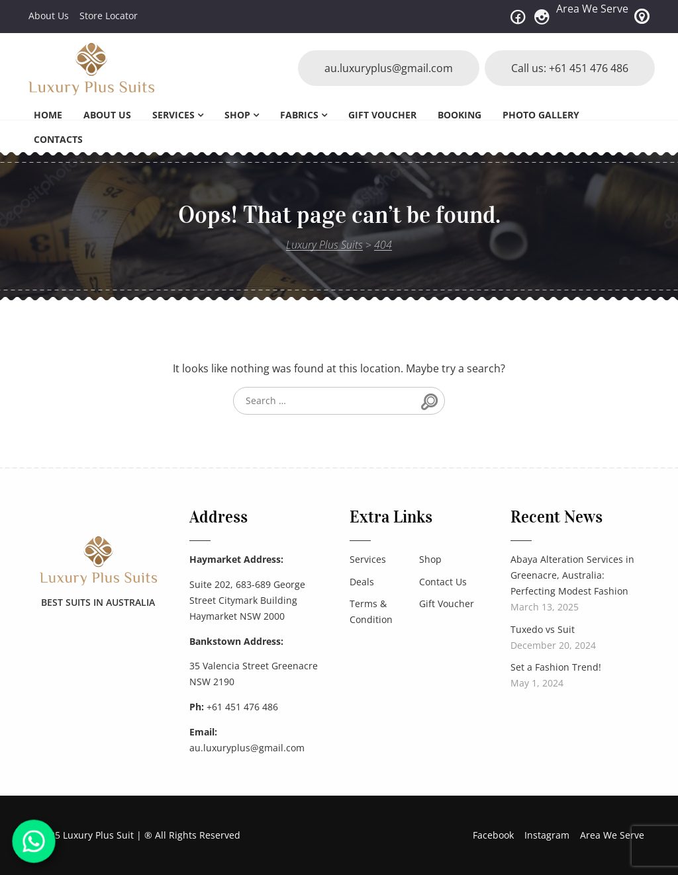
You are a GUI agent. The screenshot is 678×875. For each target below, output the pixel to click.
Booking (459, 114)
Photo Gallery (541, 114)
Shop (237, 114)
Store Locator (108, 15)
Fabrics (299, 114)
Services (173, 114)
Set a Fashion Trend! (555, 667)
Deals (362, 581)
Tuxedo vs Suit (542, 629)
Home (48, 114)
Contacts (58, 139)
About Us (48, 15)
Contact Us (443, 581)
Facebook (493, 835)
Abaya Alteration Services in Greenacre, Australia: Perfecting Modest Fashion (572, 575)
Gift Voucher (382, 114)
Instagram (546, 835)
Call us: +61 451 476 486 (569, 68)
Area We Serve (592, 8)
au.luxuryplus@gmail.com (388, 68)
